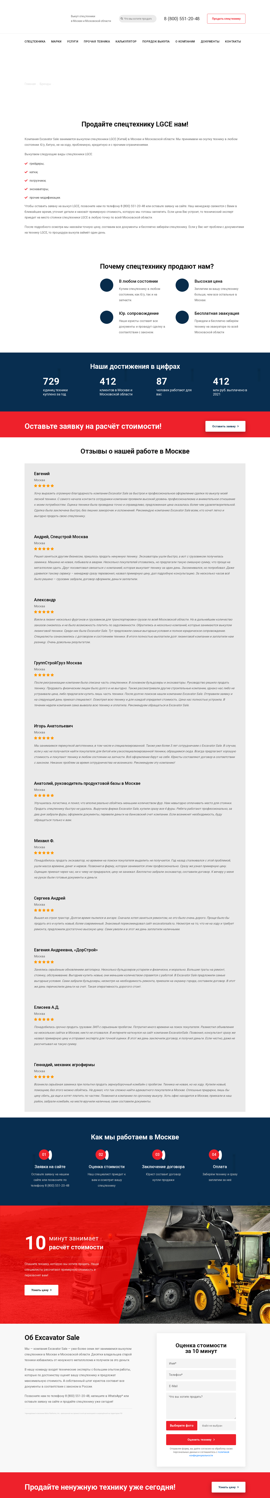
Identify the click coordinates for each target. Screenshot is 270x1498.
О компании (185, 41)
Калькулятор (126, 41)
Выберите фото (182, 1425)
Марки (56, 41)
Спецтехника (35, 41)
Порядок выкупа (156, 41)
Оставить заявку (224, 426)
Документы (210, 41)
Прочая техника (97, 41)
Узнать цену (42, 1289)
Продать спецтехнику (226, 18)
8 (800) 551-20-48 (182, 18)
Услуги (72, 41)
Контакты (233, 41)
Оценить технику (201, 1439)
